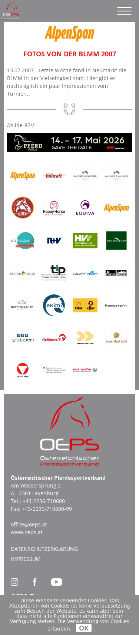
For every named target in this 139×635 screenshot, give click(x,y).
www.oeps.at (27, 532)
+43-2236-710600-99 (47, 508)
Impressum (26, 558)
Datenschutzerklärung (44, 548)
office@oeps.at (29, 524)
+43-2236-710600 (44, 501)
